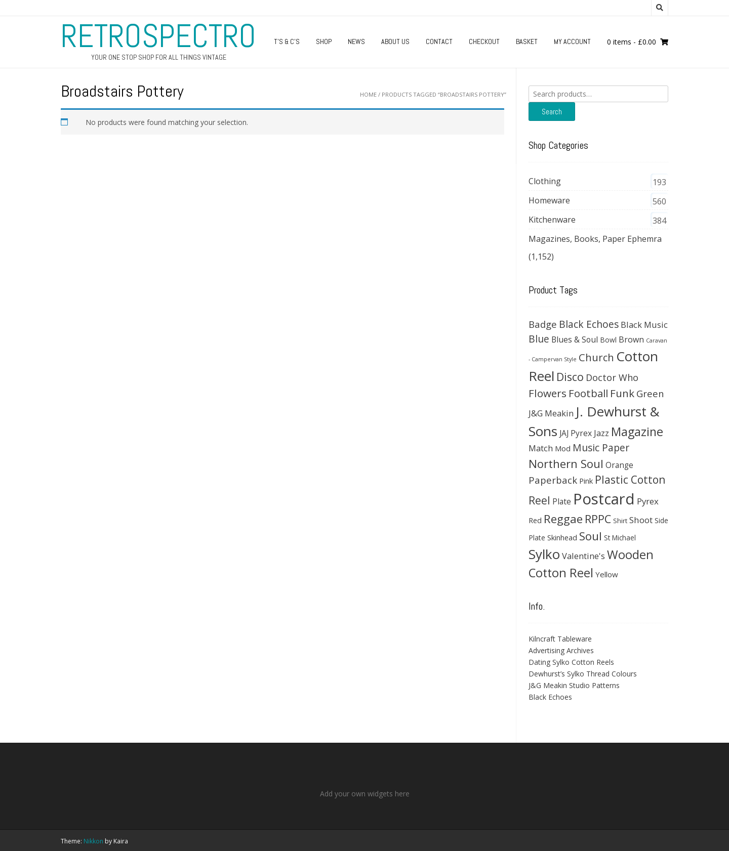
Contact (439, 41)
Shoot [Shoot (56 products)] (641, 520)
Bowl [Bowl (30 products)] (608, 340)
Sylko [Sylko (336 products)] (544, 554)
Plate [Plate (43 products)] (561, 501)
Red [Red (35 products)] (535, 520)
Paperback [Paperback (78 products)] (553, 480)
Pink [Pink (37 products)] (586, 481)
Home (368, 94)
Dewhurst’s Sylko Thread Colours (583, 673)
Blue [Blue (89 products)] (539, 339)
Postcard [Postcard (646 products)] (604, 499)
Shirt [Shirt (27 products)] (620, 520)
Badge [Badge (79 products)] (543, 324)
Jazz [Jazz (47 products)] (601, 433)
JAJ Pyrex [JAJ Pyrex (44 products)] (575, 433)
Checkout (484, 41)
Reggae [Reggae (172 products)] (563, 519)
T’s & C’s (287, 41)
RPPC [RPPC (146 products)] (598, 519)
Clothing (545, 181)
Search (552, 111)
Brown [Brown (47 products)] (631, 339)
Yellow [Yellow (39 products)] (606, 574)
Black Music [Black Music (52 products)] (644, 324)
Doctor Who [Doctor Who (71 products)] (612, 377)
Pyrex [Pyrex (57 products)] (648, 501)
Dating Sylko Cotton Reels (571, 662)
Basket (527, 41)
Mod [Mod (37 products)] (563, 448)
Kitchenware (552, 219)
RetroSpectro (158, 36)
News (356, 41)
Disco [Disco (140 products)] (570, 376)
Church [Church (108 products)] (596, 357)
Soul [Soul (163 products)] (590, 536)
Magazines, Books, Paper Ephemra (595, 238)
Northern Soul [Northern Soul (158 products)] (566, 463)
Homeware (549, 200)
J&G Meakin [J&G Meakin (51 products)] (551, 413)
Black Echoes (550, 697)
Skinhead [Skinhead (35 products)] (562, 537)
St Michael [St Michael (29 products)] (620, 537)
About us (395, 41)
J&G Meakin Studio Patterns (574, 685)
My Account (572, 41)
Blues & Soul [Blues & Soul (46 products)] (574, 339)
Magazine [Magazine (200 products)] (637, 431)
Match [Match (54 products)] (541, 448)
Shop (324, 41)
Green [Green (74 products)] (650, 393)
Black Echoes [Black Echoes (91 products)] (589, 324)
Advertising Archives (561, 650)
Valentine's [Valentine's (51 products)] (583, 556)
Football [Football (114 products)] (588, 393)
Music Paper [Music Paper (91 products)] (601, 447)
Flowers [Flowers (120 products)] (547, 393)
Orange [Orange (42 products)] (619, 465)
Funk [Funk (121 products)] (622, 393)
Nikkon (93, 841)
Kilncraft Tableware (560, 639)
